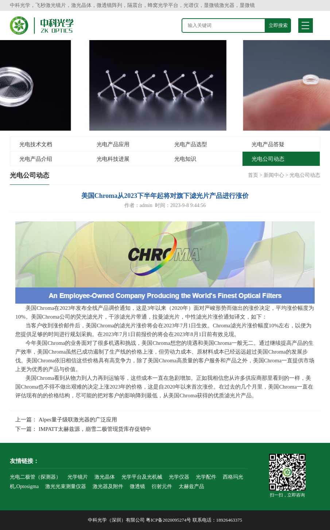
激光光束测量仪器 (65, 486)
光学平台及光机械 (141, 477)
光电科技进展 (113, 159)
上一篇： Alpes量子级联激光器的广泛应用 (66, 419)
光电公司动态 (268, 159)
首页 (253, 175)
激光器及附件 (108, 486)
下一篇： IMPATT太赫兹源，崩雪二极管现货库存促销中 (83, 429)
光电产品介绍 (35, 159)
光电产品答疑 (268, 144)
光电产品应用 (113, 144)
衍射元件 (162, 486)
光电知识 (185, 159)
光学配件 (206, 477)
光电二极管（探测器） (35, 477)
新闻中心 (274, 175)
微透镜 (137, 486)
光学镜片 (77, 477)
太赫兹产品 (191, 486)
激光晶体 (104, 477)
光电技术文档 (35, 144)
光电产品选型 (190, 144)
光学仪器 (179, 477)
